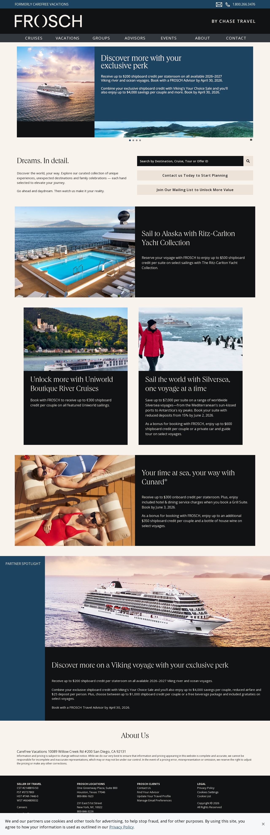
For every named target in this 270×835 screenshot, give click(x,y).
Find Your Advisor (148, 792)
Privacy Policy (121, 827)
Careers (22, 807)
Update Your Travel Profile (154, 796)
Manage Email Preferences (154, 800)
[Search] (248, 161)
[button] (263, 824)
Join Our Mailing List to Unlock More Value (195, 189)
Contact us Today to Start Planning (195, 175)
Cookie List (204, 796)
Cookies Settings (208, 792)
